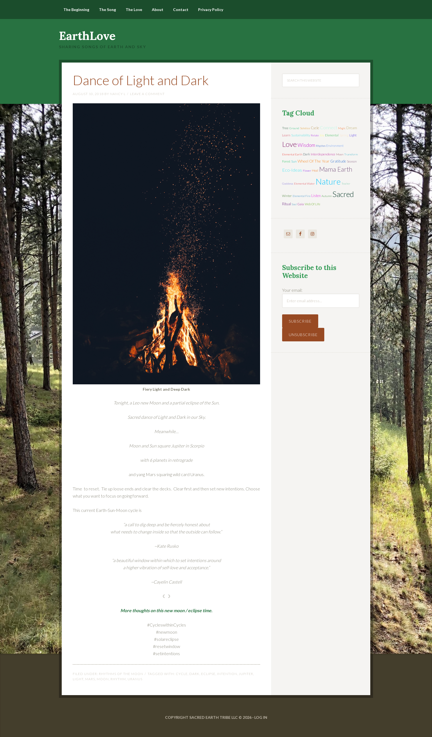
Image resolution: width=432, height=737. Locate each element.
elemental (332, 135)
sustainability (300, 135)
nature (328, 181)
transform (351, 154)
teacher (346, 183)
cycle (182, 674)
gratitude (338, 161)
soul (294, 204)
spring (344, 135)
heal (315, 170)
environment (335, 145)
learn (286, 135)
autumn (327, 196)
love (289, 144)
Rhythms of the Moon (121, 674)
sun (294, 161)
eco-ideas (292, 170)
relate (315, 135)
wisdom (306, 145)
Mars (90, 679)
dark (194, 674)
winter (287, 196)
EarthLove (87, 35)
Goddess (287, 183)
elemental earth (292, 154)
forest (286, 161)
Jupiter (246, 674)
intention (227, 674)
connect (328, 127)
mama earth (335, 169)
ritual (286, 204)
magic (341, 128)
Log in (260, 717)
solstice (305, 128)
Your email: (292, 290)
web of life (312, 204)
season (352, 161)
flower (307, 170)
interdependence (323, 154)
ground (294, 128)
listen (316, 195)
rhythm (118, 679)
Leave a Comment (147, 94)
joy (322, 135)
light (78, 679)
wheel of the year (314, 161)
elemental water (304, 183)
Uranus (135, 679)
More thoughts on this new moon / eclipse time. (166, 610)
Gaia (301, 204)
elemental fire (301, 196)
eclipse (208, 674)
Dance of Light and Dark (141, 80)
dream (351, 128)
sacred (343, 194)
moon (103, 679)
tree (285, 128)
